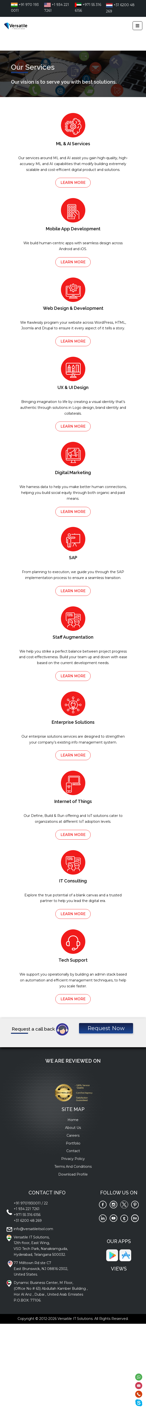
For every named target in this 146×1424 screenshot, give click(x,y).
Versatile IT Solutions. (75, 1318)
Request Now (106, 1028)
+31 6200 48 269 (28, 1220)
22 (46, 1203)
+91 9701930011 (27, 1203)
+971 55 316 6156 (27, 1215)
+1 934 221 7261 (26, 1209)
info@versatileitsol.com (33, 1229)
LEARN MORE (73, 182)
